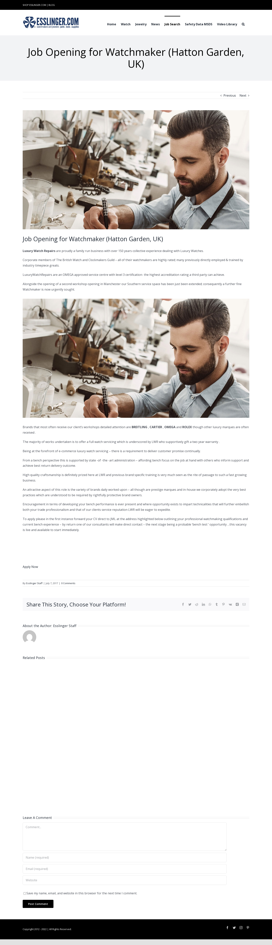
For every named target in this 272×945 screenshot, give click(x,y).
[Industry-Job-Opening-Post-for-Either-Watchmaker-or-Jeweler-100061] (136, 169)
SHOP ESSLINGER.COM (34, 5)
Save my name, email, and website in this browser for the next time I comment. (81, 893)
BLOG (52, 5)
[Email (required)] (125, 869)
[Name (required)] (125, 857)
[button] (243, 24)
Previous (229, 95)
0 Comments (68, 583)
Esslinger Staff (34, 583)
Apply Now (30, 567)
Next (243, 95)
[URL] (125, 880)
